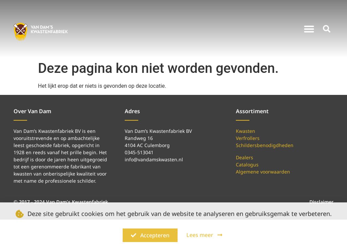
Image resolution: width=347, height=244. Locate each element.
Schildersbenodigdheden (264, 145)
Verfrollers (248, 138)
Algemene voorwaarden (263, 171)
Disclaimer (321, 202)
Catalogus (247, 164)
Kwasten (245, 131)
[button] (309, 29)
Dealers (244, 157)
